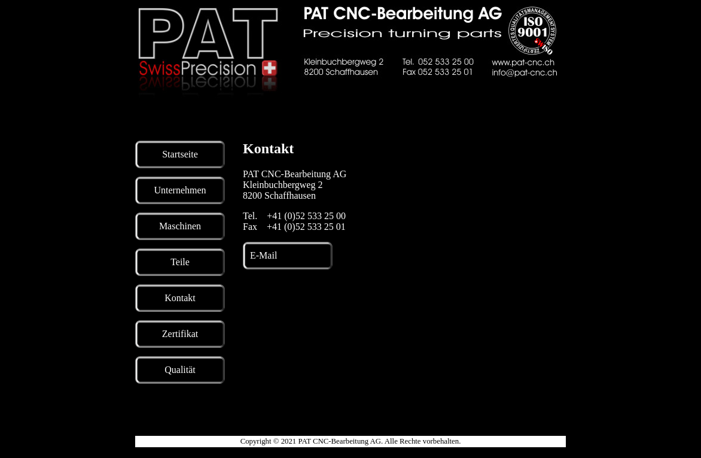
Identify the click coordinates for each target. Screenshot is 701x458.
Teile (180, 262)
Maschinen (180, 226)
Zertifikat (180, 334)
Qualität (180, 370)
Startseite (180, 154)
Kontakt (180, 298)
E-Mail (263, 255)
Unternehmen (180, 190)
